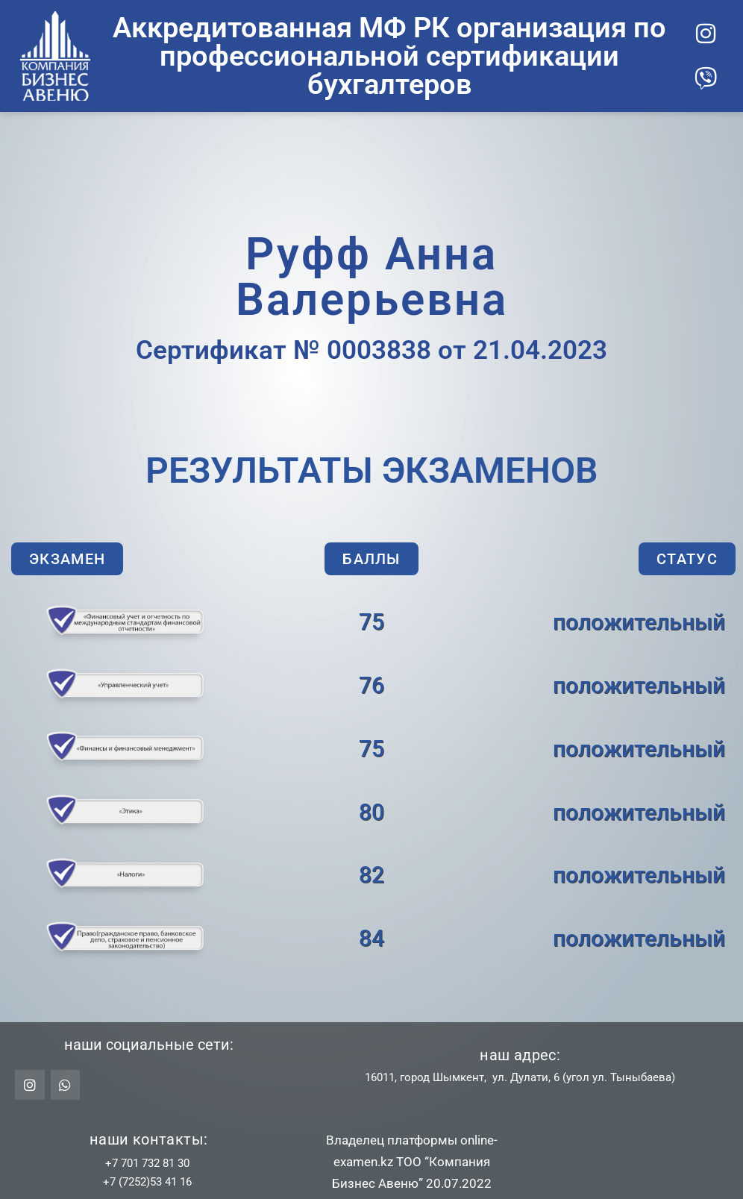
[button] (67, 558)
